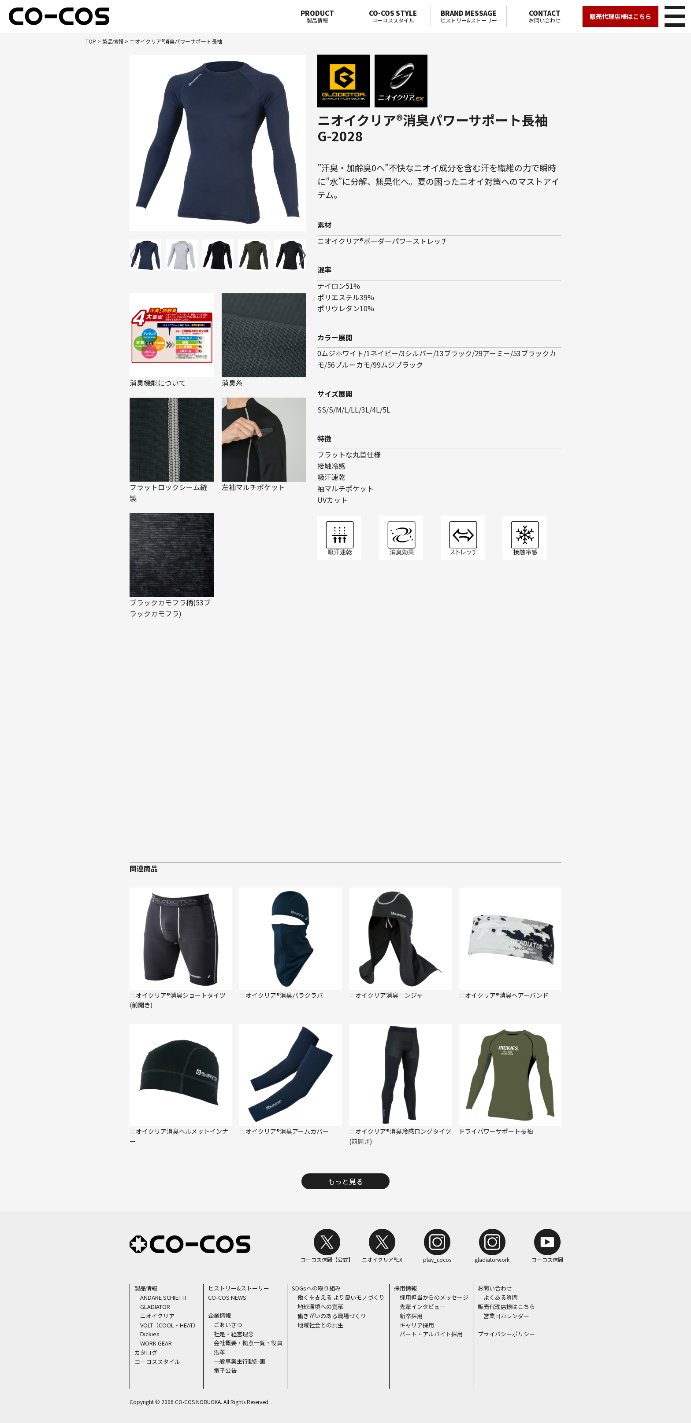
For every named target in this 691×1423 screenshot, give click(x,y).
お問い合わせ (544, 16)
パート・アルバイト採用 (431, 1334)
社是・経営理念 (234, 1333)
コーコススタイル (393, 16)
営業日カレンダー (506, 1315)
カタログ (145, 1352)
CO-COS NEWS (227, 1297)
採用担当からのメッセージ (434, 1297)
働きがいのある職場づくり (331, 1315)
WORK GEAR (156, 1343)
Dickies (150, 1334)
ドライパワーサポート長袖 (496, 1131)
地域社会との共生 (320, 1324)
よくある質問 (500, 1297)
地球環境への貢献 (320, 1306)
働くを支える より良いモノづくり (341, 1297)
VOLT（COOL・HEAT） (169, 1324)
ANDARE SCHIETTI (163, 1297)
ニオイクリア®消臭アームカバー (284, 1131)
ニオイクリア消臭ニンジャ (386, 994)
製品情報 (317, 16)
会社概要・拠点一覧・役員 (248, 1342)
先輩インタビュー (423, 1306)
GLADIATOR (155, 1306)
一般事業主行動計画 (239, 1361)
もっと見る (345, 1181)
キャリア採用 (417, 1324)
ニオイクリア (157, 1315)
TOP (90, 41)
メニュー (673, 15)
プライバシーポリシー (506, 1333)
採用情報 (405, 1288)
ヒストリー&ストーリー (468, 16)
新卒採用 (411, 1315)
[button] (302, 255)
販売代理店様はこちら (620, 16)
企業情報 (219, 1315)
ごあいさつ (228, 1324)
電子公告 (225, 1370)
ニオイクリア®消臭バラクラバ (281, 994)
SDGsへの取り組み (316, 1288)
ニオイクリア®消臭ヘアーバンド (504, 994)
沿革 (219, 1352)
